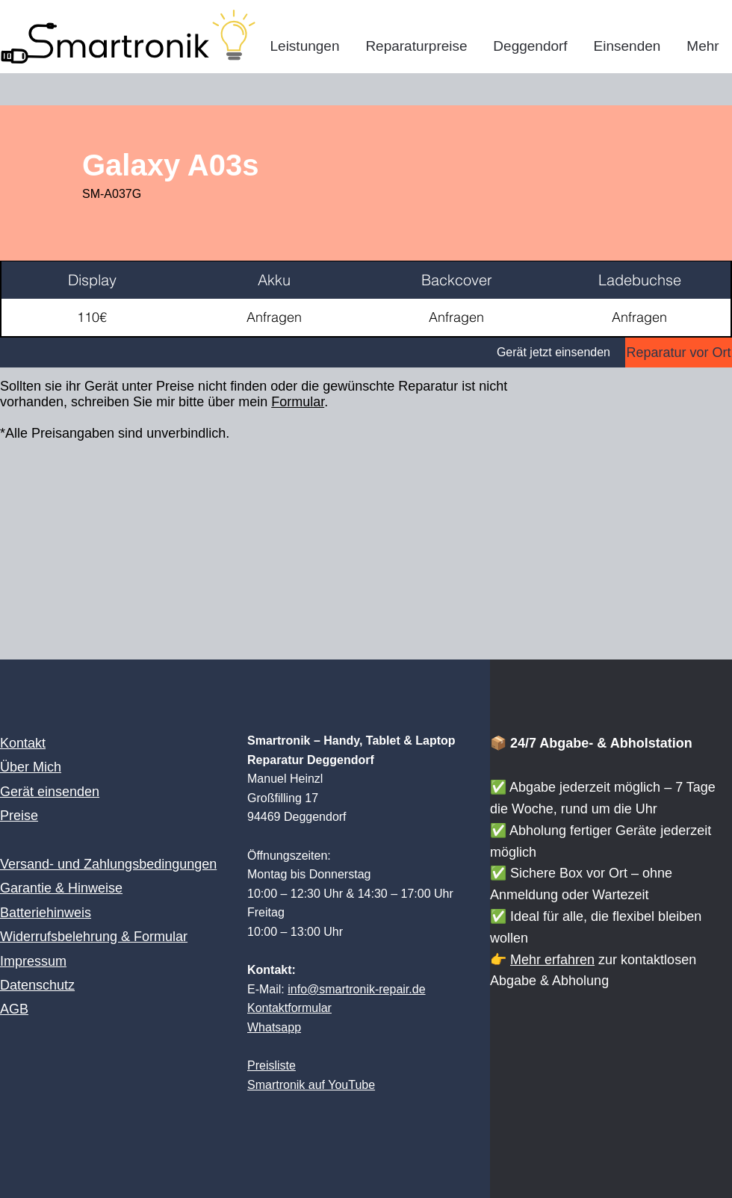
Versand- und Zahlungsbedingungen (108, 864)
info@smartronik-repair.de (356, 989)
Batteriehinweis (45, 912)
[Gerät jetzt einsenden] (312, 352)
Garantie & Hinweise (61, 888)
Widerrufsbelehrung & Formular (93, 936)
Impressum (33, 961)
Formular (297, 401)
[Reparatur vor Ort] (678, 352)
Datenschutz (37, 985)
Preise (19, 815)
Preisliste (271, 1065)
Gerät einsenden (49, 791)
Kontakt (23, 743)
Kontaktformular (289, 1008)
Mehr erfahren (552, 959)
